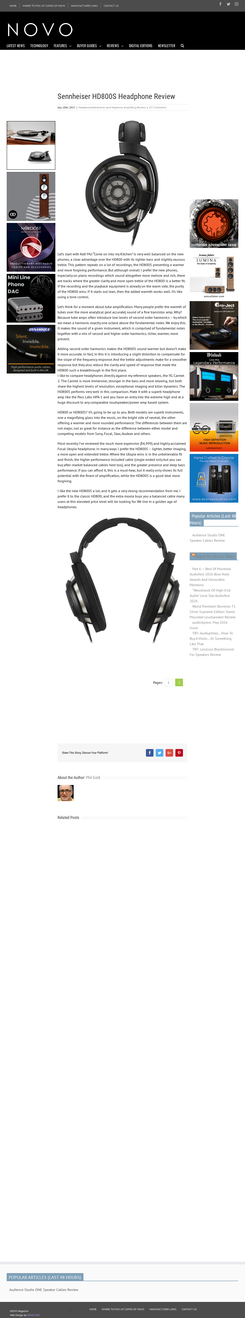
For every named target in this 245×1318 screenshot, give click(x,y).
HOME (92, 1309)
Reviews (141, 107)
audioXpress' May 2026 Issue (209, 625)
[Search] (182, 45)
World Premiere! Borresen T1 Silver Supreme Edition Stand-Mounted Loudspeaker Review (213, 611)
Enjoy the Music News (215, 556)
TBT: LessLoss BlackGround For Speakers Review (212, 652)
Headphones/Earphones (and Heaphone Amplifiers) (107, 107)
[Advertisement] (157, 29)
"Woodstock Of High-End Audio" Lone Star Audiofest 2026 (210, 595)
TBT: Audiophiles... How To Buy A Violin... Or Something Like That (211, 638)
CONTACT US (189, 1309)
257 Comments (157, 107)
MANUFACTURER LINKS (162, 1309)
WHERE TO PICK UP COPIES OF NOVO (123, 1309)
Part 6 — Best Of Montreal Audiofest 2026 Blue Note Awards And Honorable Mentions (210, 577)
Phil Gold (93, 777)
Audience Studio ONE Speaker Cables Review (207, 538)
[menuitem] (13, 6)
